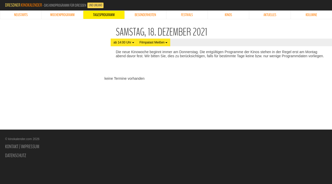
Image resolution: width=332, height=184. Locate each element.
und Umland (95, 5)
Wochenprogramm (62, 14)
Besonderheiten (145, 14)
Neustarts (21, 14)
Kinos (228, 14)
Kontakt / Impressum (22, 146)
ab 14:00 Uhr (123, 42)
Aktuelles (270, 14)
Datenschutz (15, 155)
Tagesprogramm (104, 14)
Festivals (187, 14)
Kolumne (311, 14)
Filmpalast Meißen (153, 42)
